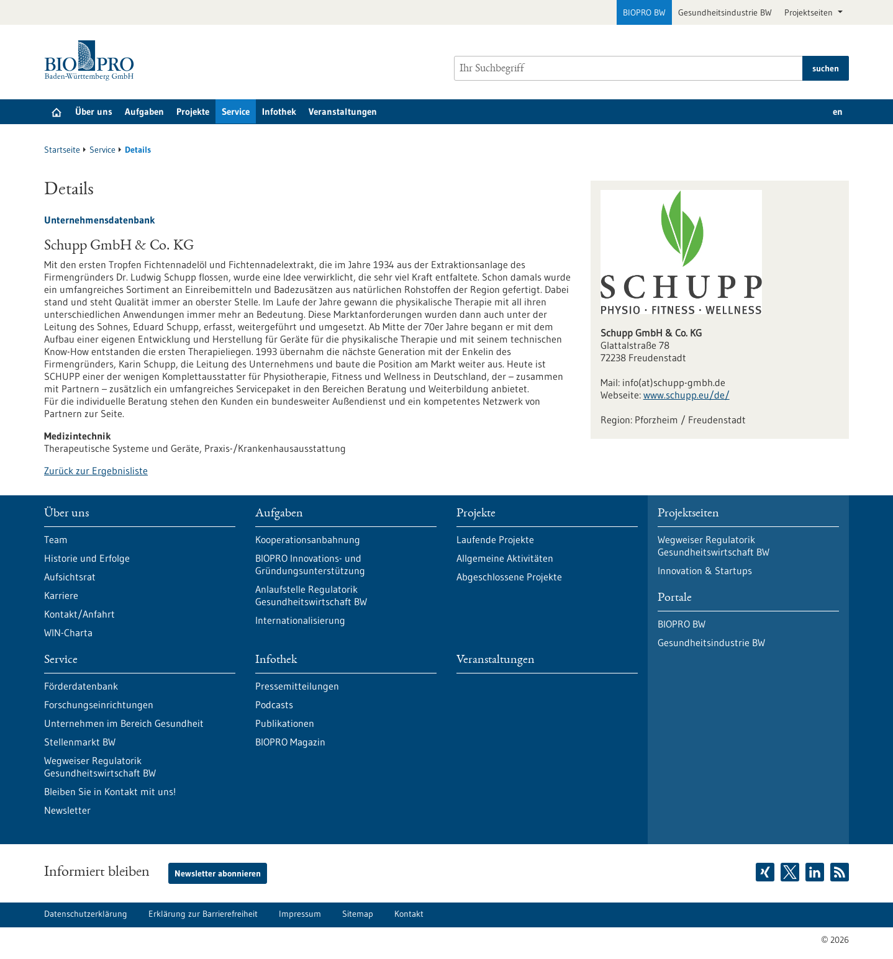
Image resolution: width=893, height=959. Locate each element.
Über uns (93, 111)
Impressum (300, 913)
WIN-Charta (68, 632)
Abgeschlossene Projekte (509, 576)
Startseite (62, 149)
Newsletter (67, 810)
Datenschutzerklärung (85, 913)
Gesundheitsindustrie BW (725, 12)
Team (56, 539)
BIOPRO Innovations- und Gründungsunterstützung (310, 564)
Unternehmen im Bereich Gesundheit (124, 723)
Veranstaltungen (343, 111)
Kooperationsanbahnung (307, 539)
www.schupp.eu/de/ (686, 395)
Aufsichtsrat (70, 576)
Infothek (279, 111)
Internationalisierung (300, 620)
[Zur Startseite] (92, 60)
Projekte (192, 111)
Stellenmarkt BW (80, 742)
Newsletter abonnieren (218, 873)
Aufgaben (144, 111)
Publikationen (284, 723)
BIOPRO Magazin (290, 742)
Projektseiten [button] (809, 12)
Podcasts (274, 704)
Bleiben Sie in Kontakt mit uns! (110, 791)
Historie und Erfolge (87, 558)
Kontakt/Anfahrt (79, 614)
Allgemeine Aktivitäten (504, 558)
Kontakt (409, 913)
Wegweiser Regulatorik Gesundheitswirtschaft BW (100, 766)
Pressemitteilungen (297, 686)
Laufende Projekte (495, 539)
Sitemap (357, 913)
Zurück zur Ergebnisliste (96, 470)
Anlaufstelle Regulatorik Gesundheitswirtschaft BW (311, 595)
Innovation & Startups (705, 570)
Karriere (61, 595)
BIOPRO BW (644, 12)
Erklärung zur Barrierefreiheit (203, 913)
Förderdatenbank (81, 686)
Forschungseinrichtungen (98, 704)
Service (236, 111)
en (838, 111)
